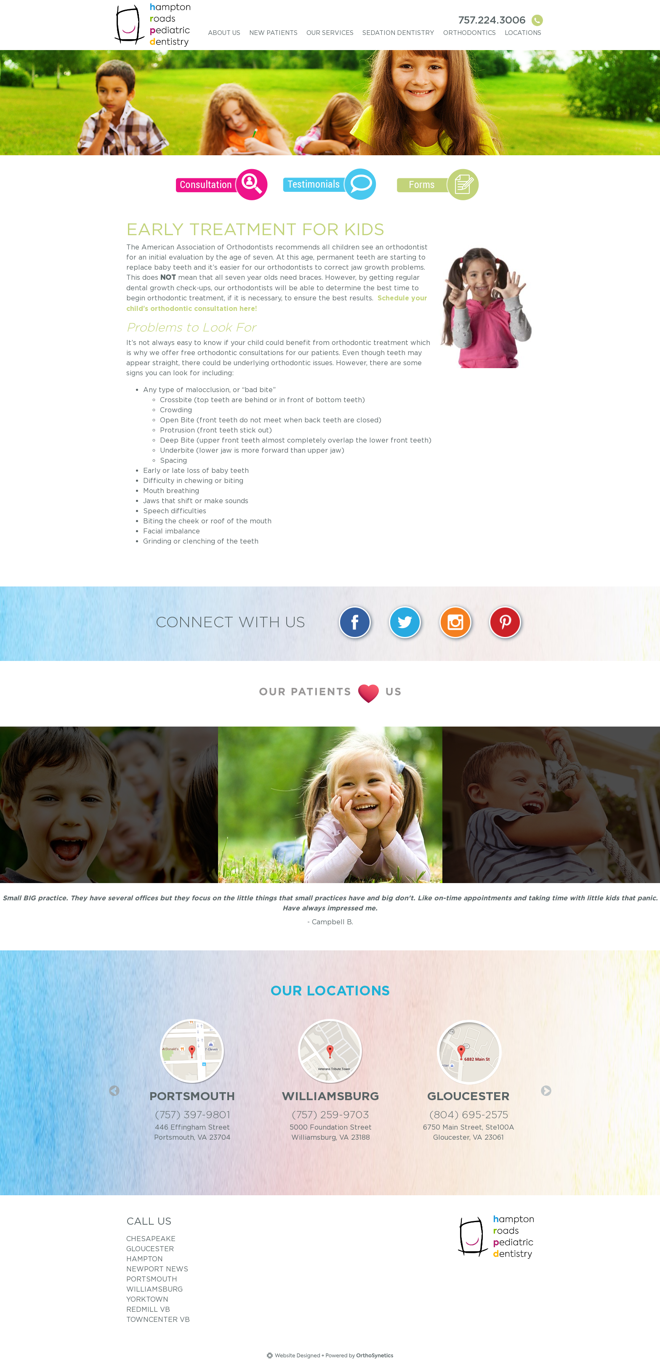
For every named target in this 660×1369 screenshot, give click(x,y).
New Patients (273, 32)
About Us (224, 32)
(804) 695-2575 (468, 1114)
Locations (523, 32)
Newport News (157, 1269)
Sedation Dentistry (398, 32)
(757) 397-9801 (192, 1114)
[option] (330, 805)
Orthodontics (469, 32)
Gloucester (150, 1248)
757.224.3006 (502, 20)
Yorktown (147, 1299)
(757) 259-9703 (330, 1114)
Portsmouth (151, 1279)
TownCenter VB (158, 1319)
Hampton (144, 1259)
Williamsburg (154, 1289)
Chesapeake (151, 1238)
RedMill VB (148, 1309)
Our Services (330, 32)
